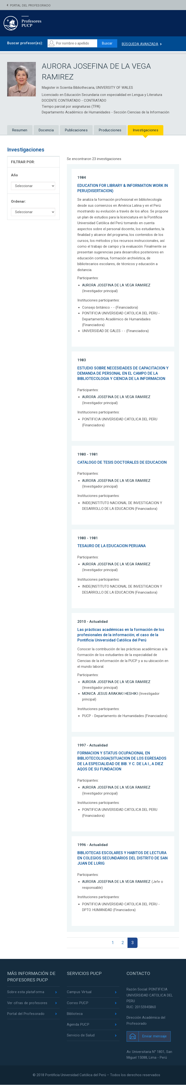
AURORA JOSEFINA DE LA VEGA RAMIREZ (116, 285)
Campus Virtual (79, 992)
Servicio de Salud (81, 1036)
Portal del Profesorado (30, 5)
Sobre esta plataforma (25, 992)
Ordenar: (18, 201)
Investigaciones (146, 130)
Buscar (107, 43)
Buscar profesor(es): (25, 43)
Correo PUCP (77, 1003)
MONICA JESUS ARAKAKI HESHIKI (110, 693)
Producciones (110, 130)
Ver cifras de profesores (27, 1003)
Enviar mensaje (154, 1036)
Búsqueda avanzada (140, 44)
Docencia (46, 130)
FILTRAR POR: (23, 162)
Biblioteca (75, 1014)
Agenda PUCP (78, 1025)
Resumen (19, 130)
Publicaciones (76, 130)
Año (14, 175)
